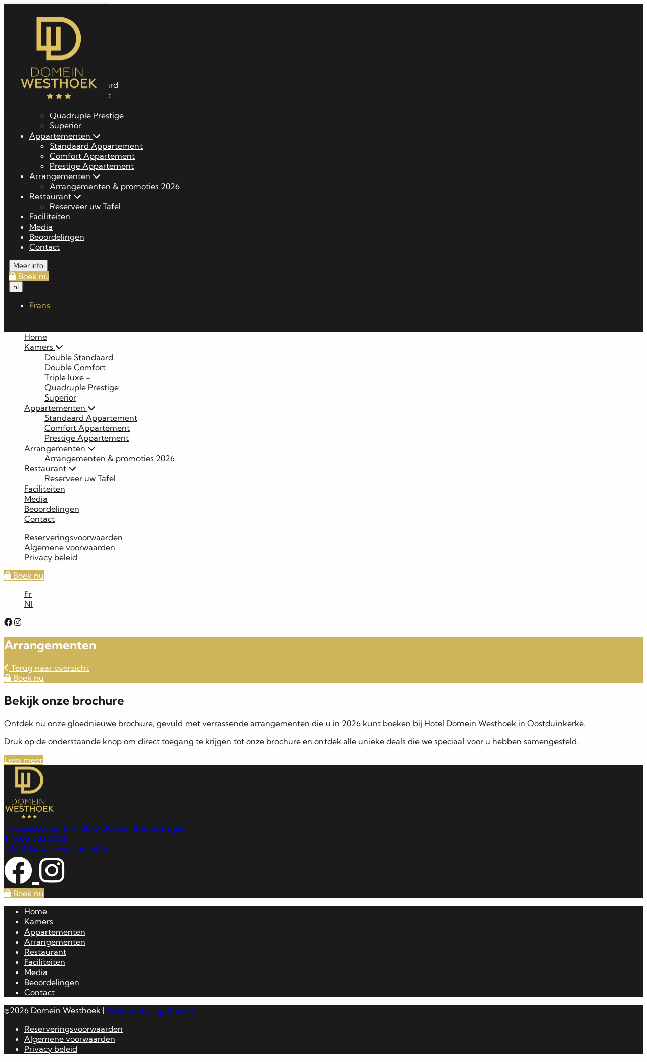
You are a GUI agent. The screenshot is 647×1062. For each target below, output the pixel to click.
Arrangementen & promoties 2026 (115, 186)
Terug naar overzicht (46, 667)
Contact (44, 247)
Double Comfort (75, 367)
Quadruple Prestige (87, 115)
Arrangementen (65, 176)
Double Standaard (78, 357)
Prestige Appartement (92, 166)
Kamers (43, 347)
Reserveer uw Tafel (85, 206)
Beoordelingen (56, 237)
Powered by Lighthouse (151, 1010)
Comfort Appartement (92, 156)
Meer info (28, 265)
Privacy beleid (50, 557)
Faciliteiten (49, 216)
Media (41, 227)
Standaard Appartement (96, 146)
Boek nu (29, 276)
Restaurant (55, 196)
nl (16, 287)
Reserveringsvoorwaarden (73, 537)
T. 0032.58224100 (36, 838)
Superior (65, 125)
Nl (28, 604)
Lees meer (23, 760)
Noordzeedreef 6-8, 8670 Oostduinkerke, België (94, 828)
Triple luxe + (67, 377)
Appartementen (65, 135)
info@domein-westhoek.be (55, 848)
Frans (39, 305)
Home (35, 337)
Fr (28, 594)
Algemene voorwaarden (69, 547)
